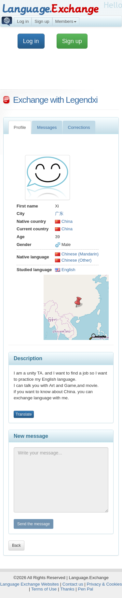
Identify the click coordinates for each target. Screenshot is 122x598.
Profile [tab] (20, 127)
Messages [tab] (47, 127)
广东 (59, 213)
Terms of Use (44, 589)
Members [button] (66, 21)
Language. (50, 9)
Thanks (67, 589)
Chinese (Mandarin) (77, 254)
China (64, 221)
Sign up (41, 21)
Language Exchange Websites (29, 584)
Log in (23, 21)
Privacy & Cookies (104, 584)
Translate (24, 414)
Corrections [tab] (79, 127)
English (65, 269)
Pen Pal (85, 589)
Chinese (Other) (73, 260)
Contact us (72, 584)
